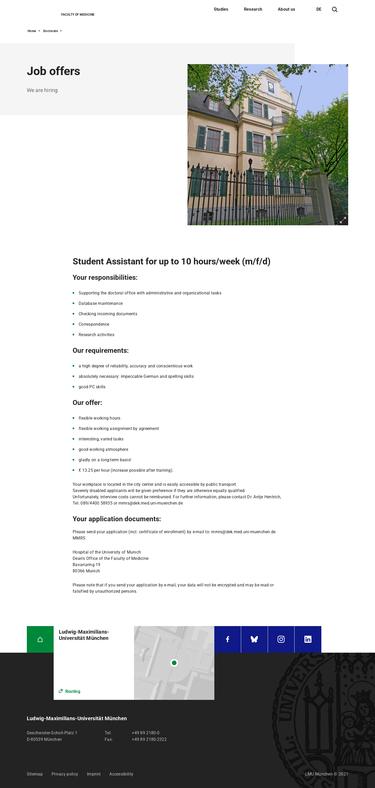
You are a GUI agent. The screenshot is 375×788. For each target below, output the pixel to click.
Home (32, 31)
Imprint (94, 774)
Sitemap (35, 774)
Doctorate (50, 31)
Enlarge (343, 220)
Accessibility (121, 774)
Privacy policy (65, 774)
